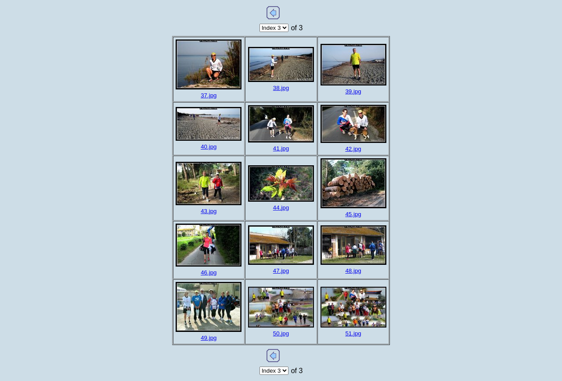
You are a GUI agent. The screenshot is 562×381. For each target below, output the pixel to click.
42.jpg (353, 149)
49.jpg (208, 338)
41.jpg (281, 148)
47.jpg (281, 270)
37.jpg (208, 95)
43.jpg (208, 211)
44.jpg (281, 207)
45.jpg (353, 214)
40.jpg (208, 146)
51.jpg (353, 333)
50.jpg (281, 333)
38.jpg (281, 88)
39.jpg (353, 91)
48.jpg (353, 270)
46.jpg (208, 272)
